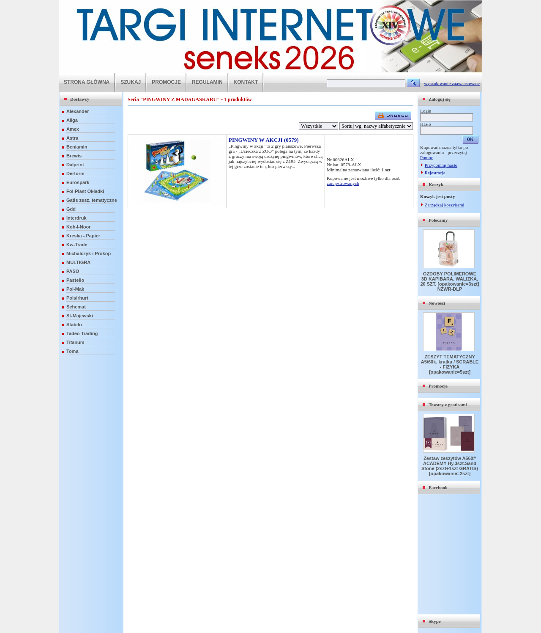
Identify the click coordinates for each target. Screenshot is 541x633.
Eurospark (77, 182)
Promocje (438, 385)
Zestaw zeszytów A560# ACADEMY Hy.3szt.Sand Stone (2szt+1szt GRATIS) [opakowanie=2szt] (449, 466)
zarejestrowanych (343, 183)
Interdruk (76, 217)
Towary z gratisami (448, 404)
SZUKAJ (130, 82)
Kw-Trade (76, 244)
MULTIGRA (78, 262)
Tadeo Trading (82, 333)
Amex (72, 129)
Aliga (72, 120)
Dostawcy (79, 99)
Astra (72, 137)
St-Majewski (79, 315)
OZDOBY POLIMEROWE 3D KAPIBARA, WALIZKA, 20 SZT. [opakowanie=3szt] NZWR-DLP (449, 281)
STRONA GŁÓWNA (86, 82)
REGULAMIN (207, 82)
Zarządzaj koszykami (444, 204)
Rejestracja (435, 172)
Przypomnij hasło (441, 165)
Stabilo (74, 324)
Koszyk (436, 184)
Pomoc (426, 157)
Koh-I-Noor (78, 226)
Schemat (76, 306)
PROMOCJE (166, 82)
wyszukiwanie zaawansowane (452, 83)
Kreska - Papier (83, 235)
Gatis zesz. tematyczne (91, 200)
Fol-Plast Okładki (85, 191)
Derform (75, 173)
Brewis (74, 155)
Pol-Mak (75, 289)
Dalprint (75, 164)
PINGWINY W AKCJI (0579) (264, 140)
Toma (72, 351)
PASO (72, 271)
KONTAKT (246, 82)
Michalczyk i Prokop (88, 253)
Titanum (75, 342)
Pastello (75, 280)
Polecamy (438, 220)
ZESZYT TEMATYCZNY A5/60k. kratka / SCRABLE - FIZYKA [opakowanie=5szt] (449, 364)
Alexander (77, 111)
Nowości (437, 302)
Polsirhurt (77, 297)
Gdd (71, 209)
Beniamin (76, 146)
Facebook (438, 487)
